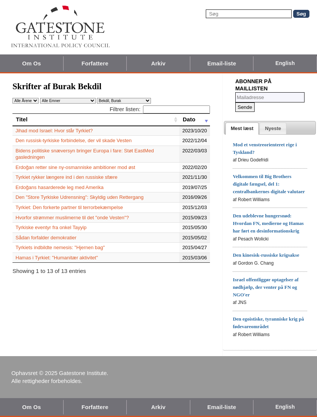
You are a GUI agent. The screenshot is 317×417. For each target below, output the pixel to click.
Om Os (31, 63)
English (285, 63)
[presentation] (242, 128)
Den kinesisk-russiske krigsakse (266, 255)
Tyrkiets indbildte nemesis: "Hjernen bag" (60, 247)
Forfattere (94, 63)
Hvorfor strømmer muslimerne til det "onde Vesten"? (72, 217)
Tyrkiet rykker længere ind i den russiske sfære (66, 177)
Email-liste (221, 63)
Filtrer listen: (160, 109)
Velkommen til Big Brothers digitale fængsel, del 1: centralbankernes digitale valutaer (269, 184)
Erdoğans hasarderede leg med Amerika (60, 187)
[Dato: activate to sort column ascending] (194, 119)
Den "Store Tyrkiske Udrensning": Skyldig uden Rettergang (80, 197)
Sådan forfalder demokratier (46, 237)
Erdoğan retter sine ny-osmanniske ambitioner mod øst (75, 167)
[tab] (242, 128)
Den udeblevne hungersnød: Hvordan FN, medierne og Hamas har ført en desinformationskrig (268, 223)
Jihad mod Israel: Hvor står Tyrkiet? (54, 130)
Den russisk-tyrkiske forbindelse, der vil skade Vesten (74, 140)
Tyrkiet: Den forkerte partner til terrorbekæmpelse (69, 207)
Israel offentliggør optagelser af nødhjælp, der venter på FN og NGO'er (265, 287)
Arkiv (158, 63)
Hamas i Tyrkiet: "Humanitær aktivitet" (57, 257)
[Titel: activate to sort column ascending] (95, 119)
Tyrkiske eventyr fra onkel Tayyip (51, 227)
